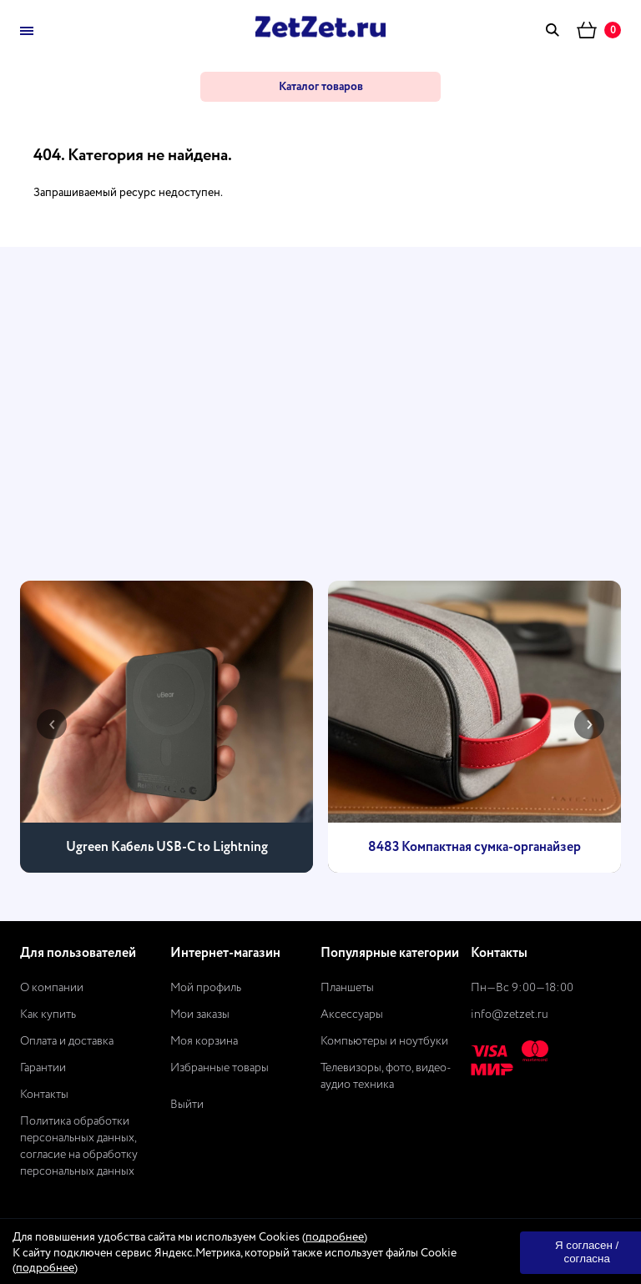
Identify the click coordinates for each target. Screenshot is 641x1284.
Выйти (187, 1104)
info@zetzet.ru (509, 1014)
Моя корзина (204, 1041)
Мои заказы (200, 1014)
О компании (51, 988)
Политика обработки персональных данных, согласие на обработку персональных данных (79, 1146)
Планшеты (347, 988)
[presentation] (52, 724)
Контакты (44, 1094)
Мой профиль (205, 988)
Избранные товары (219, 1068)
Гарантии (43, 1068)
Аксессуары (351, 1014)
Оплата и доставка (67, 1041)
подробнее (334, 1237)
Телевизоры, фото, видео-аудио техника (386, 1076)
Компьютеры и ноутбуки (384, 1041)
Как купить (48, 1014)
